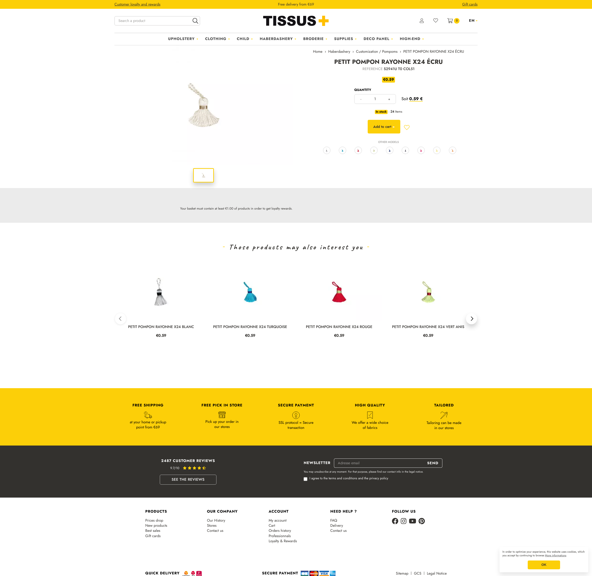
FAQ (333, 520)
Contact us (215, 530)
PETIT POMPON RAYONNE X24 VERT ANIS (428, 327)
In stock (381, 112)
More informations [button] (555, 555)
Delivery (336, 525)
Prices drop (154, 520)
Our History (216, 520)
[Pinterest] (422, 521)
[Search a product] (157, 20)
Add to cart (384, 126)
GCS (417, 573)
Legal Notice (437, 573)
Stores (211, 525)
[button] (120, 318)
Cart (272, 525)
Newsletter (317, 463)
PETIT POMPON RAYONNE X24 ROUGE (339, 327)
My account (278, 520)
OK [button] (543, 565)
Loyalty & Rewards (283, 541)
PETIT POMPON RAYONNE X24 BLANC (161, 327)
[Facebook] (395, 521)
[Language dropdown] (473, 20)
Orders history (280, 530)
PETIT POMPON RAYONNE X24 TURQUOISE (250, 327)
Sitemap (402, 573)
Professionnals (280, 536)
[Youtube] (412, 521)
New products (156, 525)
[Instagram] (404, 521)
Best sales (152, 530)
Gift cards (152, 536)
